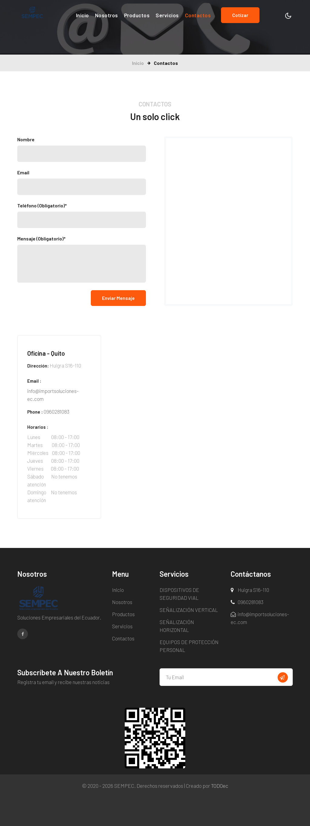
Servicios (167, 15)
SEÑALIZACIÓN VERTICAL (189, 610)
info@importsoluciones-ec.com (53, 395)
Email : (34, 381)
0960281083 (56, 411)
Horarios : (37, 427)
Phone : (35, 412)
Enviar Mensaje (118, 298)
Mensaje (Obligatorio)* (41, 238)
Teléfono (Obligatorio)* (42, 205)
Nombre (26, 139)
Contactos (198, 15)
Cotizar (240, 15)
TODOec (219, 786)
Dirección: (38, 365)
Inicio (82, 14)
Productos (137, 15)
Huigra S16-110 (253, 590)
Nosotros (106, 15)
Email (23, 172)
